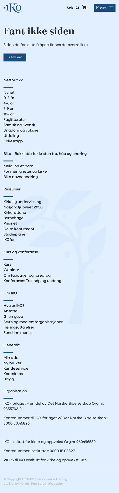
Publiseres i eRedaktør (47, 483)
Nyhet (8, 93)
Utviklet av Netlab (16, 483)
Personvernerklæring (52, 479)
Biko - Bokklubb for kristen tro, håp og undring (45, 154)
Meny (101, 8)
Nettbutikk (13, 80)
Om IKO (10, 293)
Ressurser (11, 189)
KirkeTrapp (13, 141)
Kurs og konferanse (20, 252)
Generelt (11, 345)
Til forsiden (14, 57)
